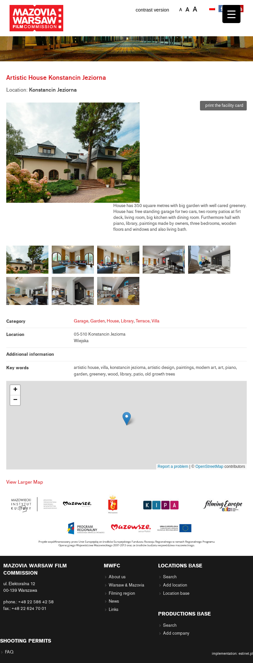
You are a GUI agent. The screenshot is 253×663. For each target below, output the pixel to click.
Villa (155, 321)
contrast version (152, 10)
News (114, 601)
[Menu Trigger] (231, 14)
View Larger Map (24, 482)
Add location (175, 585)
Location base (176, 593)
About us (117, 577)
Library (127, 321)
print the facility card (223, 105)
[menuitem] (212, 9)
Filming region (122, 593)
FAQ (9, 652)
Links (113, 609)
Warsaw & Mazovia (126, 585)
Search (170, 577)
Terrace (143, 321)
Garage (81, 321)
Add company (176, 633)
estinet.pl (246, 653)
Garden (97, 321)
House (113, 321)
